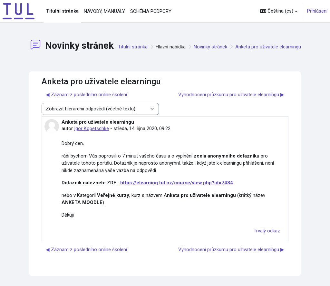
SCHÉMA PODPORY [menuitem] (150, 11)
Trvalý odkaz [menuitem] (267, 231)
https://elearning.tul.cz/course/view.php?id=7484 (176, 183)
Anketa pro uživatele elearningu (268, 47)
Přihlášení (317, 11)
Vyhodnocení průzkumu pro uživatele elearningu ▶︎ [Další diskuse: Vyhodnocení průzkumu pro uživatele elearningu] (231, 94)
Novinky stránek (210, 47)
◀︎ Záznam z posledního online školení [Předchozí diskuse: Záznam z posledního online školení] (86, 94)
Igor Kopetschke (91, 128)
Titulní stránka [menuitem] (62, 11)
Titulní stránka (133, 47)
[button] (279, 11)
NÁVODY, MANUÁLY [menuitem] (104, 11)
